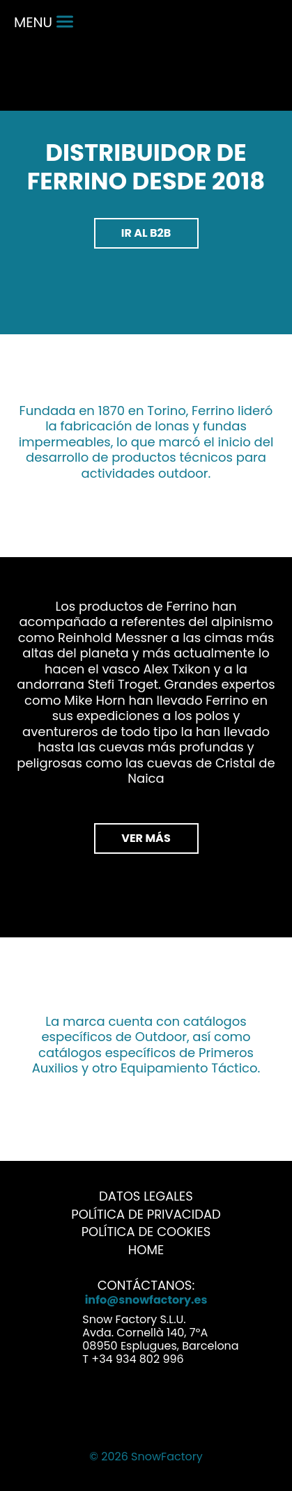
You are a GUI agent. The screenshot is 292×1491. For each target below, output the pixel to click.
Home (146, 1249)
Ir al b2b (146, 233)
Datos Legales (146, 1196)
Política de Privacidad (146, 1214)
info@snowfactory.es (146, 1300)
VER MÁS (145, 838)
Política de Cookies (146, 1231)
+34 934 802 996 (137, 1359)
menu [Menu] (43, 22)
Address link (63, 1329)
